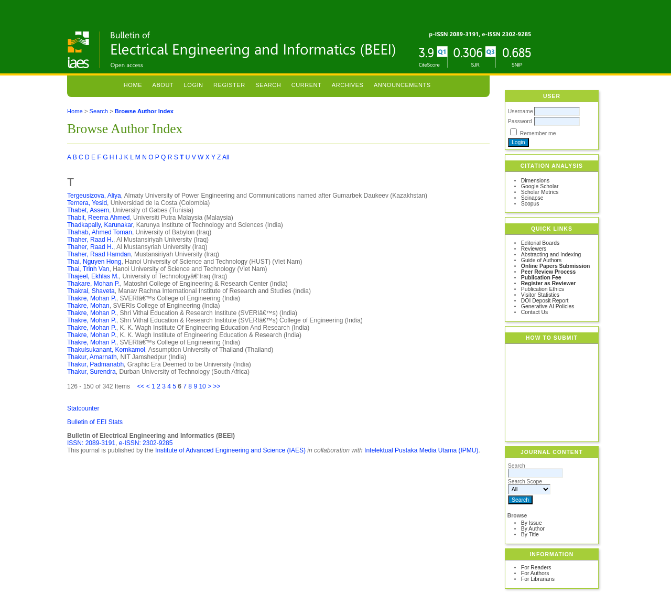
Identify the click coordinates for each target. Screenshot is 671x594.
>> (216, 386)
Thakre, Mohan (88, 305)
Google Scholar (540, 186)
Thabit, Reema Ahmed (98, 217)
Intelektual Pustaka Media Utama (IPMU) (421, 450)
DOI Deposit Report (545, 301)
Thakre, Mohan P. (91, 298)
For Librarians (538, 579)
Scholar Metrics (540, 192)
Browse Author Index (144, 111)
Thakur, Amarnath (92, 357)
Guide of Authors (541, 260)
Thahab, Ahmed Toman (99, 232)
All (225, 157)
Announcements (402, 85)
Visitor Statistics (540, 295)
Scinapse (532, 198)
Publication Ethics (542, 289)
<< (140, 386)
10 (202, 386)
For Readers (536, 567)
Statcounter (83, 408)
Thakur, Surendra (91, 371)
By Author (533, 529)
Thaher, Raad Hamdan (99, 254)
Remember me (538, 133)
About (163, 85)
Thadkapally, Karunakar (100, 225)
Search (268, 85)
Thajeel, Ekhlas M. (93, 276)
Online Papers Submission (555, 266)
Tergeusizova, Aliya (94, 195)
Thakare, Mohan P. (93, 283)
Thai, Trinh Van (88, 269)
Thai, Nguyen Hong (94, 261)
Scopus (530, 204)
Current (306, 85)
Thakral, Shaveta (91, 291)
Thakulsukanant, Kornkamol (106, 349)
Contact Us (534, 312)
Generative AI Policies (548, 306)
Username (520, 111)
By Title (530, 534)
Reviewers (534, 249)
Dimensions (535, 180)
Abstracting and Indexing (551, 254)
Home (133, 85)
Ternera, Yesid (87, 203)
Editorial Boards (540, 243)
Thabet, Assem (88, 210)
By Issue (531, 523)
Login (193, 85)
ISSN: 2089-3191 (91, 443)
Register (229, 85)
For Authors (535, 573)
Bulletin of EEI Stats (95, 422)
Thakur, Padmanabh (95, 364)
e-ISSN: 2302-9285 (146, 443)
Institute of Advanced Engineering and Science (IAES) (230, 450)
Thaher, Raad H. (90, 239)
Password (520, 121)
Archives (348, 85)
